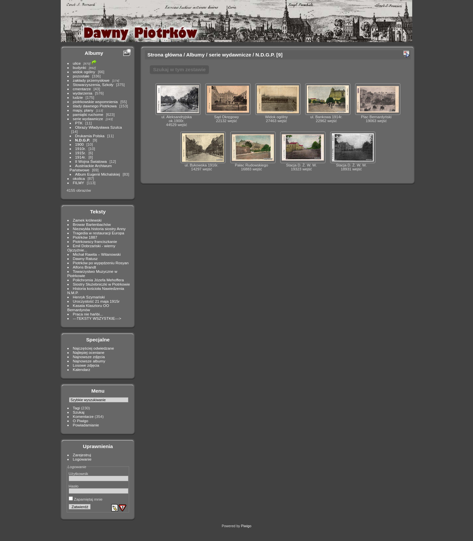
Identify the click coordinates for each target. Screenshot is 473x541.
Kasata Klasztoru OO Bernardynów (88, 307)
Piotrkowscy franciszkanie (95, 241)
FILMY (78, 183)
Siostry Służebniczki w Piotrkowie (101, 284)
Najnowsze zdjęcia (89, 357)
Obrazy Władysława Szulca (98, 127)
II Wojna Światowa (91, 161)
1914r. (80, 157)
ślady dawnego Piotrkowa (95, 106)
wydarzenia (83, 93)
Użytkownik (78, 473)
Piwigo (246, 526)
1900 (79, 144)
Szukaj (78, 412)
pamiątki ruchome (88, 114)
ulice (77, 63)
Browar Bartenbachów (92, 224)
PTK (79, 123)
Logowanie (82, 459)
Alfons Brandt (84, 267)
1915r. (80, 153)
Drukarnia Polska (90, 136)
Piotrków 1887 (85, 237)
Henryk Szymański (89, 297)
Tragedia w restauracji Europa (98, 233)
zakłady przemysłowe (91, 80)
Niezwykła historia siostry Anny (99, 229)
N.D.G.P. (82, 140)
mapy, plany (83, 110)
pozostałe (81, 76)
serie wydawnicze (88, 119)
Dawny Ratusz (85, 258)
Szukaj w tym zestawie (179, 69)
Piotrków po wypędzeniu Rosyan (101, 263)
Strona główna (164, 54)
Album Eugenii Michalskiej (97, 174)
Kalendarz (81, 369)
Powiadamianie (86, 425)
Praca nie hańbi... (88, 314)
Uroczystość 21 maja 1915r (96, 301)
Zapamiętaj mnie (85, 499)
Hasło (74, 486)
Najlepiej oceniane (88, 352)
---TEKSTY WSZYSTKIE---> (97, 318)
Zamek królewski (87, 220)
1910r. (80, 148)
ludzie (78, 97)
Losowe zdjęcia (86, 365)
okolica (79, 178)
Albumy (94, 53)
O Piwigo (80, 421)
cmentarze (82, 89)
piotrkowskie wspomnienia (95, 101)
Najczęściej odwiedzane (93, 348)
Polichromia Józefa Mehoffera (98, 280)
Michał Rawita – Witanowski (97, 254)
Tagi (76, 408)
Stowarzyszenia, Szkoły (93, 84)
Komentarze (83, 416)
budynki (79, 67)
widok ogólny (84, 72)
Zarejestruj (82, 455)
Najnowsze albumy (89, 361)
